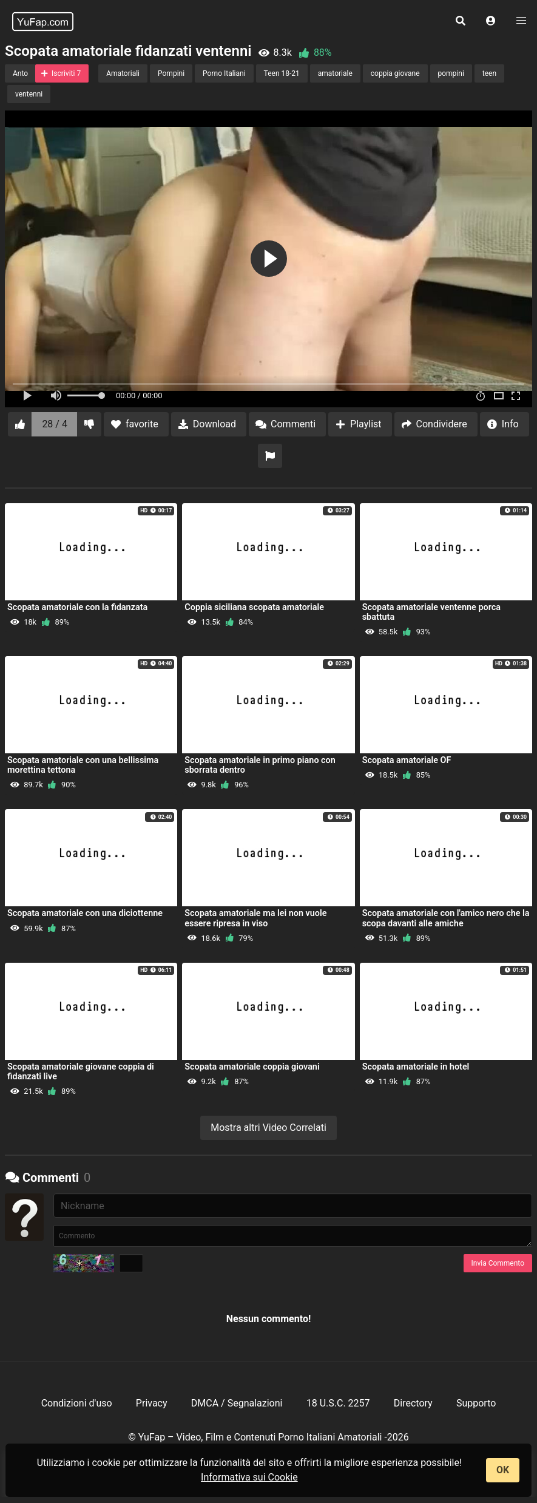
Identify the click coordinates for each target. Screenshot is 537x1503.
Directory (413, 1403)
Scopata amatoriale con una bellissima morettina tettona (82, 765)
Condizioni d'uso (76, 1403)
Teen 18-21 (282, 73)
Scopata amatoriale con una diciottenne (85, 913)
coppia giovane (395, 73)
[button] (491, 21)
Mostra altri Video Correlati (268, 1127)
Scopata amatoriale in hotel (416, 1067)
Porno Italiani (224, 73)
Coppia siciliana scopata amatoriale (254, 607)
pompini (451, 73)
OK (502, 1470)
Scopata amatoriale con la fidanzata (77, 607)
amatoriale (335, 73)
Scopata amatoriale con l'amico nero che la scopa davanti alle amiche (446, 918)
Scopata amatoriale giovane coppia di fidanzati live (80, 1072)
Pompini (171, 73)
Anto (20, 73)
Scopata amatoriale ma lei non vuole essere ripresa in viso (255, 918)
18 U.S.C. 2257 (338, 1403)
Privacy (151, 1403)
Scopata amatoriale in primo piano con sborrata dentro (259, 765)
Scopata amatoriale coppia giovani (251, 1067)
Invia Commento (497, 1263)
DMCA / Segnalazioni (237, 1403)
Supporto (476, 1403)
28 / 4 (54, 424)
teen (489, 73)
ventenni (28, 94)
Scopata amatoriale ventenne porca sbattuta (431, 612)
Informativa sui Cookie (249, 1477)
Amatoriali (123, 73)
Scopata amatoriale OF (406, 760)
